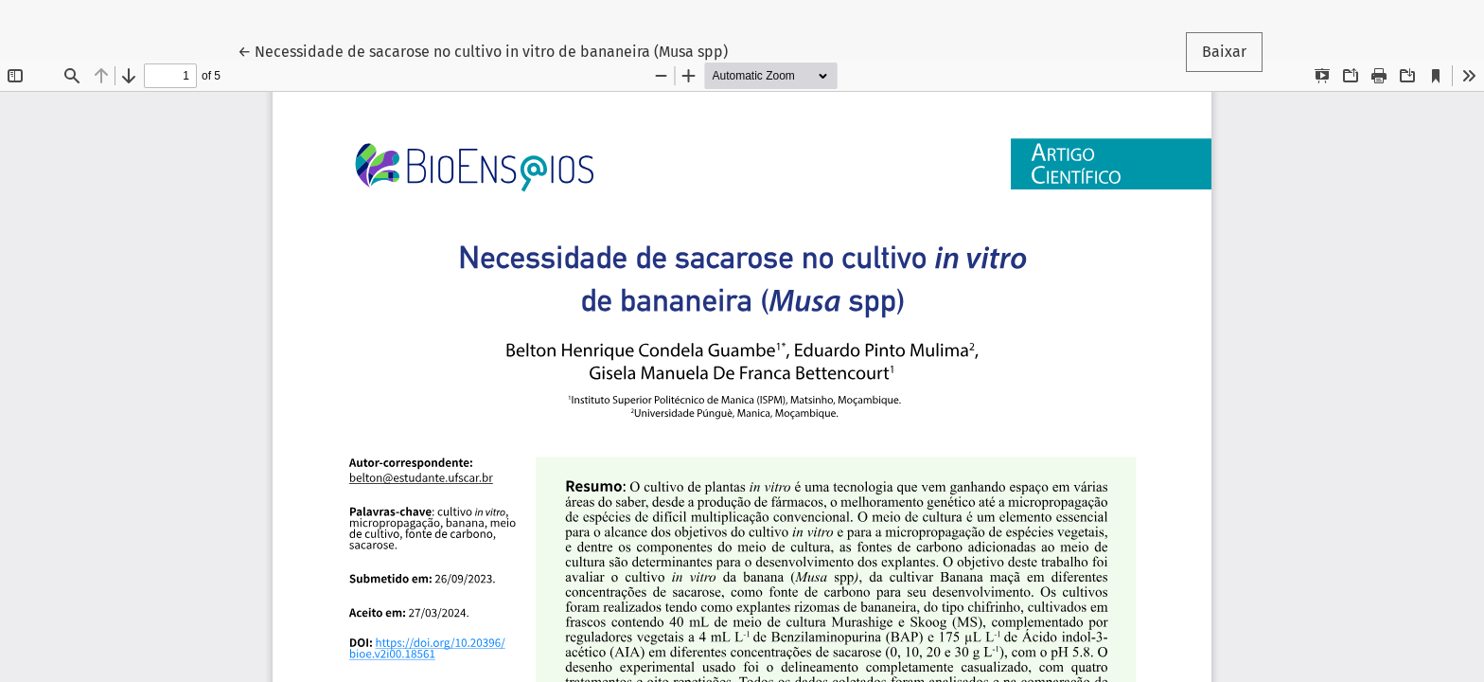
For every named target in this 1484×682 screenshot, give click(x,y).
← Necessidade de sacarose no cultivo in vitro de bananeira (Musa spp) (483, 50)
